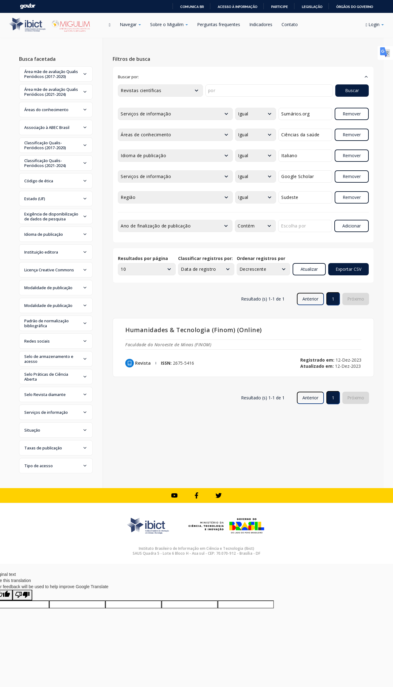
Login (375, 24)
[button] (55, 74)
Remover (352, 114)
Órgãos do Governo (354, 7)
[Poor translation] (22, 595)
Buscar (352, 90)
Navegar (130, 24)
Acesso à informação (237, 7)
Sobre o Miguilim (169, 24)
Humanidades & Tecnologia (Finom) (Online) (193, 330)
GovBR (27, 6)
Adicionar (351, 226)
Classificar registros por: (205, 258)
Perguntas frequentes (218, 24)
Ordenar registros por (261, 258)
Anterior (310, 299)
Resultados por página (143, 258)
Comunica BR (192, 7)
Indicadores (260, 24)
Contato (290, 24)
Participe (279, 7)
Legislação (312, 7)
